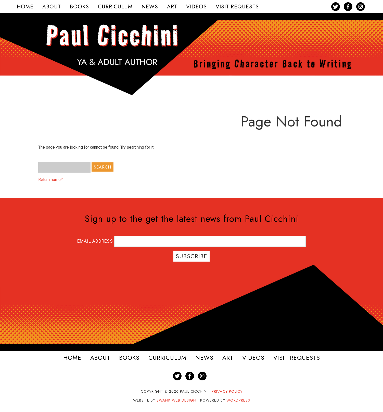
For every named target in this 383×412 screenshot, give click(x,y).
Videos (253, 358)
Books (129, 358)
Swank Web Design (176, 400)
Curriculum (167, 358)
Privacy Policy (227, 391)
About (100, 358)
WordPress (238, 400)
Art (227, 358)
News (204, 358)
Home (72, 358)
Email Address (95, 241)
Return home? (50, 179)
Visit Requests (296, 358)
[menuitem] (25, 6)
